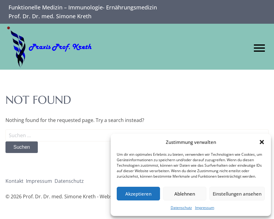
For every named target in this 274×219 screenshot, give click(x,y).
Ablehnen (184, 194)
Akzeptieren (138, 194)
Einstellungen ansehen (237, 194)
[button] (262, 142)
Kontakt (14, 181)
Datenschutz (181, 207)
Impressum (204, 207)
